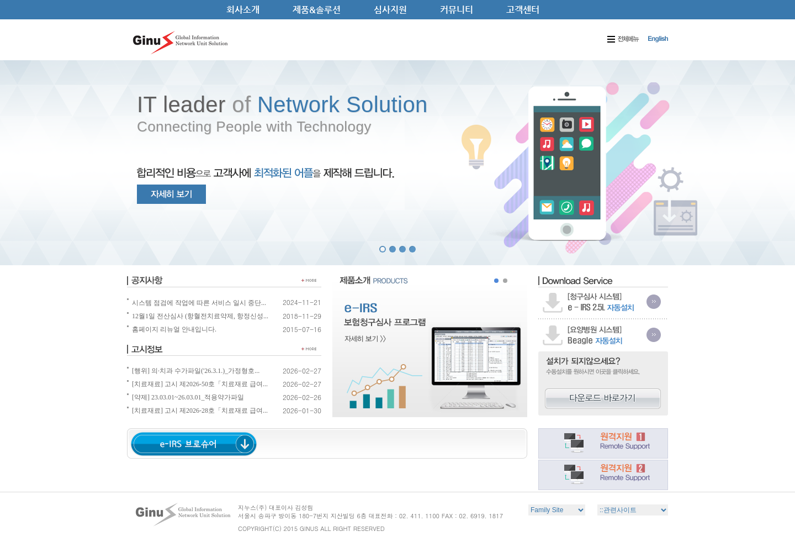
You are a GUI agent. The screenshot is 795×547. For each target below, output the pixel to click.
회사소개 (242, 9)
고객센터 (522, 9)
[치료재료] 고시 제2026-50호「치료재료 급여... (197, 384)
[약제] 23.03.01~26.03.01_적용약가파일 (185, 397)
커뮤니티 (456, 9)
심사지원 (390, 9)
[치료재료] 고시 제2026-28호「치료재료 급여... (197, 410)
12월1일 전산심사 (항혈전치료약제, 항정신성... (197, 316)
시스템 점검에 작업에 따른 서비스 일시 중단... (196, 303)
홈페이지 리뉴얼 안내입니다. (171, 329)
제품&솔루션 (317, 9)
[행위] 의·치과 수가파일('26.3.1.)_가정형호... (193, 371)
